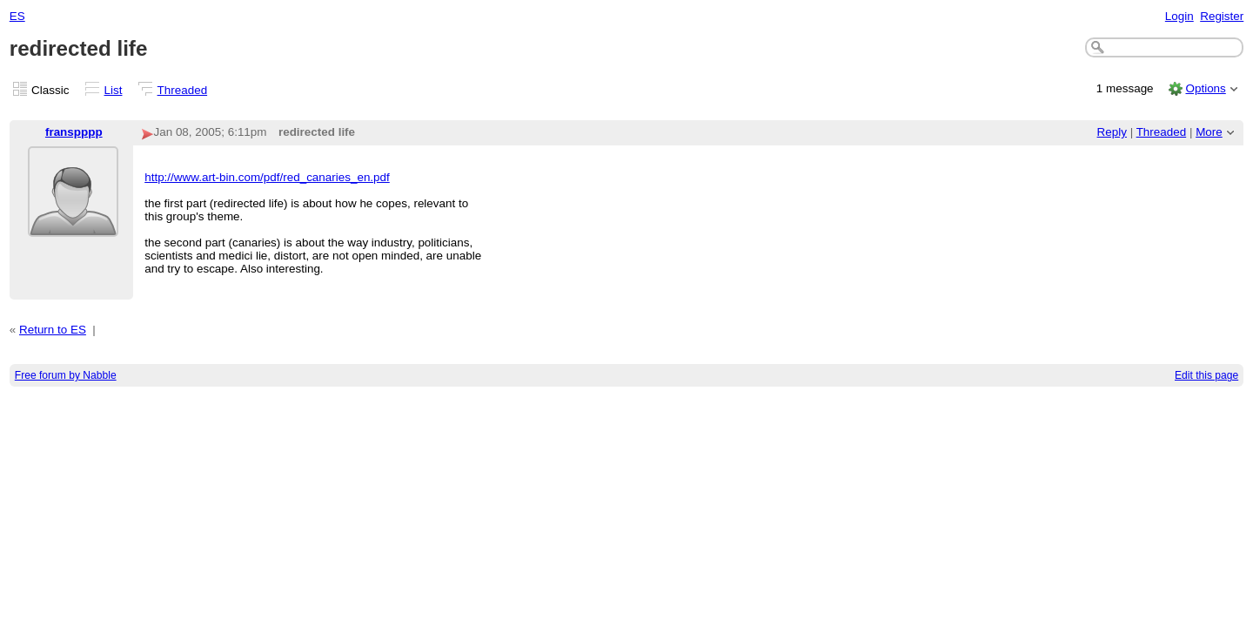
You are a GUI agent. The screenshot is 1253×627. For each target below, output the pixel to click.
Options (1205, 88)
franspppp (74, 131)
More (1209, 131)
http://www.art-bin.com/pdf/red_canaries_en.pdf (267, 177)
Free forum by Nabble (66, 375)
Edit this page (1206, 375)
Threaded (182, 90)
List (113, 90)
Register (1221, 16)
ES (17, 16)
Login (1179, 16)
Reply (1112, 131)
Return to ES (52, 329)
